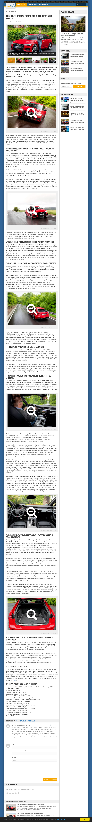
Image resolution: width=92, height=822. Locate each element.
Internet (14, 757)
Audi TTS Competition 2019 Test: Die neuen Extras (31, 805)
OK (84, 819)
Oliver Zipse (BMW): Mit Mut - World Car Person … (77, 129)
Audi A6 (14, 680)
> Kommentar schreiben (25, 720)
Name (13, 744)
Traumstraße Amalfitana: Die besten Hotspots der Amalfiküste (72, 34)
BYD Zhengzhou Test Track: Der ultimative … (77, 69)
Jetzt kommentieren (50, 779)
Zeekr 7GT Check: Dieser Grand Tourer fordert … (77, 55)
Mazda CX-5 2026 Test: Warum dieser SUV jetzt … (77, 62)
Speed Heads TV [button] (32, 5)
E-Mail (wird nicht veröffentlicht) (22, 751)
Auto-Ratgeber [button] (43, 5)
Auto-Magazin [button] (21, 5)
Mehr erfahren (61, 819)
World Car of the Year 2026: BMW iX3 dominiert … (77, 115)
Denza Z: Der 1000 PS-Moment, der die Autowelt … (77, 100)
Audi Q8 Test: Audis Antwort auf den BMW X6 (30, 814)
